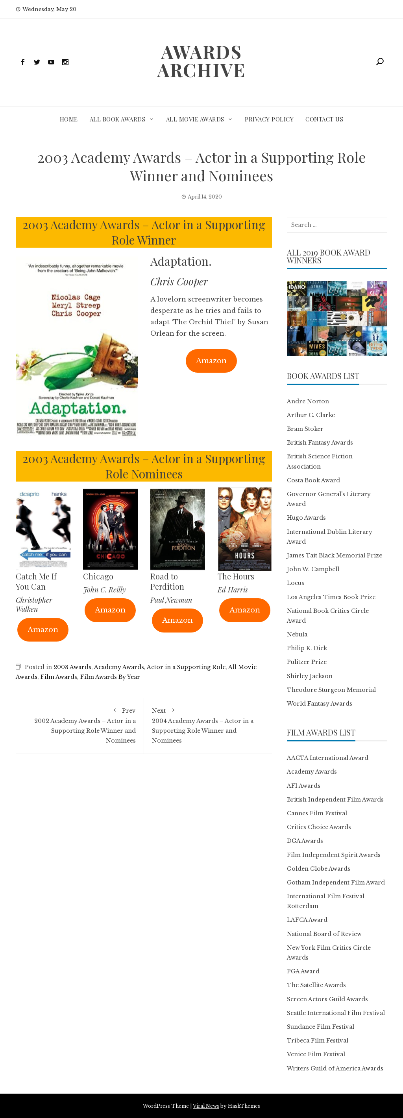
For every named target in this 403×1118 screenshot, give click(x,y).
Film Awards (59, 676)
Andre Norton (308, 401)
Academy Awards (119, 667)
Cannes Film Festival (317, 813)
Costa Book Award (313, 480)
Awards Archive (201, 60)
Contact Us (324, 119)
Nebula (297, 634)
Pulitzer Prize (307, 662)
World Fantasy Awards (319, 703)
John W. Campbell (313, 569)
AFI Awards (303, 785)
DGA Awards (305, 840)
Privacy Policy (269, 119)
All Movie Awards (195, 119)
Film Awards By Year (110, 676)
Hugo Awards (306, 517)
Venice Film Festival (316, 1054)
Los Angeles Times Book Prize (331, 597)
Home (69, 119)
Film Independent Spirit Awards (334, 855)
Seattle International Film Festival (336, 1013)
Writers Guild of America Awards (335, 1068)
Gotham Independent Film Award (336, 882)
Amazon (211, 361)
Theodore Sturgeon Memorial (331, 689)
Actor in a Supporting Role (186, 667)
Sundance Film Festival (320, 1026)
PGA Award (303, 971)
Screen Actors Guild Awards (327, 999)
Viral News (206, 1106)
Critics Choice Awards (319, 827)
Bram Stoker (305, 428)
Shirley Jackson (310, 676)
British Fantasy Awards (320, 442)
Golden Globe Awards (318, 868)
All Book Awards (118, 119)
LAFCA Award (307, 919)
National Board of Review (324, 934)
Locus (295, 583)
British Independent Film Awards (335, 799)
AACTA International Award (327, 757)
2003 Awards (72, 667)
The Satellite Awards (316, 985)
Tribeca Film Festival (317, 1040)
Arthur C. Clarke (311, 415)
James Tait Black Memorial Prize (334, 555)
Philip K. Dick (307, 648)
